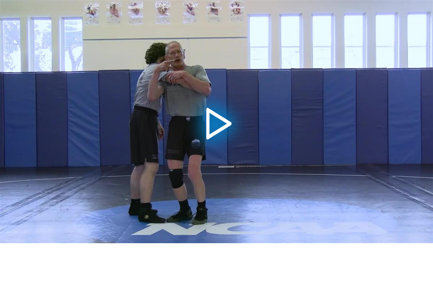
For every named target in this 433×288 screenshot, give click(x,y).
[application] (216, 121)
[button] (216, 121)
